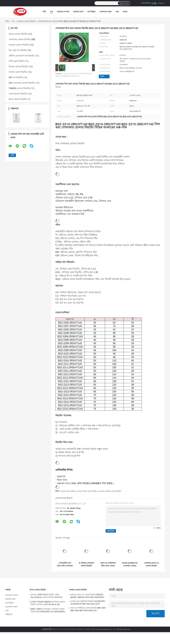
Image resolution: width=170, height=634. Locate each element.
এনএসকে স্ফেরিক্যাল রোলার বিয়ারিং (109, 491)
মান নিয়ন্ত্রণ (91, 12)
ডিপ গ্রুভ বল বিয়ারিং (18, 50)
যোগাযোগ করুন (105, 12)
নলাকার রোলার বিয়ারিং (19, 45)
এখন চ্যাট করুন (146, 3)
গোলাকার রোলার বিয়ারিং (25, 21)
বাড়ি (44, 12)
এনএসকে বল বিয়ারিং (18, 94)
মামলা (125, 12)
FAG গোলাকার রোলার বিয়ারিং (22, 83)
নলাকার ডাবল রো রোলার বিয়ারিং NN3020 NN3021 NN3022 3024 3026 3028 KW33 (87, 596)
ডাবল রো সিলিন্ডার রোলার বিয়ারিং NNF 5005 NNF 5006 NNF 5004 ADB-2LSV (88, 609)
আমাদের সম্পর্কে (63, 12)
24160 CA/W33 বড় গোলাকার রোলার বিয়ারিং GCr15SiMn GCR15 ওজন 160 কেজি (130, 564)
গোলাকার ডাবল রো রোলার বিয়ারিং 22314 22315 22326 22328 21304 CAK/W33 (151, 564)
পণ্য (51, 12)
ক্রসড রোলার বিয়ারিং (18, 99)
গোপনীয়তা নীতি (46, 629)
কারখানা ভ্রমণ (78, 12)
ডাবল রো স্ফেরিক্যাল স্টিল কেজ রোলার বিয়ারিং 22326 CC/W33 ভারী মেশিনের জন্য (108, 564)
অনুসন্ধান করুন (124, 3)
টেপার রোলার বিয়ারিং (18, 34)
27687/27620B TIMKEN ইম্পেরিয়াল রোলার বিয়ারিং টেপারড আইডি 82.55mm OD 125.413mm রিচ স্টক (48, 603)
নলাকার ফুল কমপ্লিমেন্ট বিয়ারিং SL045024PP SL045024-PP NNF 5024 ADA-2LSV (87, 602)
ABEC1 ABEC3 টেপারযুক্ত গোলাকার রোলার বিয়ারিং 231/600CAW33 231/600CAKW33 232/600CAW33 (48, 610)
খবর (117, 12)
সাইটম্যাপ (9, 614)
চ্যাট (102, 76)
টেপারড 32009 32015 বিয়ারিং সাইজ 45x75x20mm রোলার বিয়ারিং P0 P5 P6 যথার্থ (46, 596)
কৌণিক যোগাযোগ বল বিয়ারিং (22, 55)
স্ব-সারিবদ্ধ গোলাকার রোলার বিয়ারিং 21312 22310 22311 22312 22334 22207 (86, 564)
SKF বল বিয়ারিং (16, 77)
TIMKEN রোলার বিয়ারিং (19, 88)
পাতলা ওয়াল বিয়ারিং (18, 72)
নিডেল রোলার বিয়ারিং (18, 66)
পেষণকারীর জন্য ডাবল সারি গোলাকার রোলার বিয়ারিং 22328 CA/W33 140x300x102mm (65, 564)
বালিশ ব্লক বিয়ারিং (16, 61)
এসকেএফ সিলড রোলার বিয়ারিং (86, 491)
